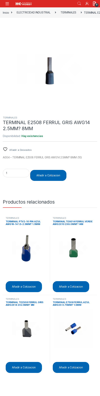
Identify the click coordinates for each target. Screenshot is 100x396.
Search (79, 4)
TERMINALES (68, 12)
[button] (93, 26)
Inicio (6, 12)
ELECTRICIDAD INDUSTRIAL (33, 12)
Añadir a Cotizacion (48, 175)
